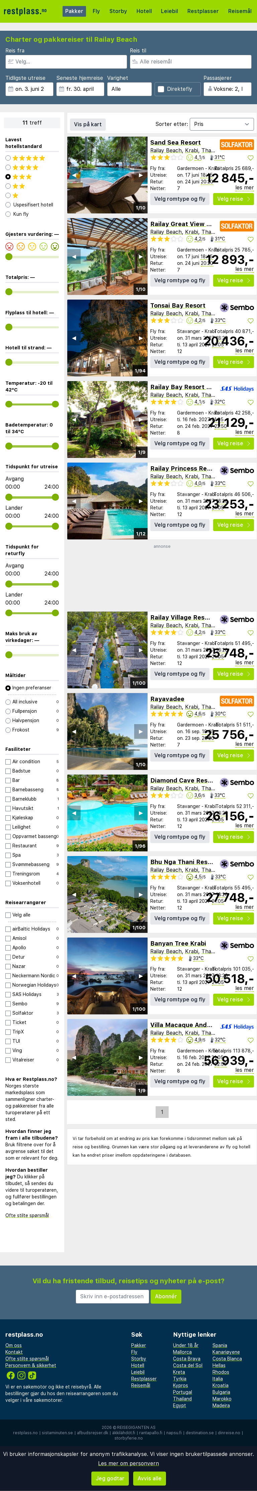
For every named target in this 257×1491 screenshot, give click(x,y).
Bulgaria (221, 1392)
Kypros (180, 1385)
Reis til (138, 50)
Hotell (144, 11)
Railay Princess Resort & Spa (194, 468)
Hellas (219, 1365)
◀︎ (74, 175)
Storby (118, 11)
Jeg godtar (110, 1478)
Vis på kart (88, 124)
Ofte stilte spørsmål (27, 1215)
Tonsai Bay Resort (177, 305)
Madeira (221, 1405)
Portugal (182, 1392)
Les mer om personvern (128, 1463)
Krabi (191, 150)
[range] (8, 256)
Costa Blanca (227, 1358)
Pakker (74, 11)
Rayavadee (167, 698)
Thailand (212, 150)
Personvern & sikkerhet (30, 1365)
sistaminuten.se (57, 1433)
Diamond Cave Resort (183, 780)
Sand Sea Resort (175, 142)
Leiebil (169, 11)
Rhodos (220, 1372)
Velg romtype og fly (179, 199)
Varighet (117, 78)
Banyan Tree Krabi (178, 943)
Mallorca (182, 1352)
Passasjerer (217, 78)
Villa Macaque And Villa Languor (199, 1024)
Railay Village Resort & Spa (191, 617)
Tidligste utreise (25, 78)
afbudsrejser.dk (92, 1433)
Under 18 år (185, 1345)
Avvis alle (150, 1478)
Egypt (179, 1405)
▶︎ (141, 175)
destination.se (200, 1433)
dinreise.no (229, 1433)
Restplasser (203, 11)
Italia (217, 1378)
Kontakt (14, 1352)
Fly (96, 11)
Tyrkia (179, 1378)
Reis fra (14, 50)
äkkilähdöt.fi (123, 1433)
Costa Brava (186, 1358)
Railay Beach (166, 150)
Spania (219, 1345)
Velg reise (233, 199)
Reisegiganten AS (136, 1427)
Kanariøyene (226, 1352)
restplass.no (25, 1433)
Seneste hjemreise (79, 78)
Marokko (222, 1398)
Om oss (13, 1345)
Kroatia (220, 1385)
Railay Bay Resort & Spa (187, 386)
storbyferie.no (128, 1438)
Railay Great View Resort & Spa (198, 223)
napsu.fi (174, 1433)
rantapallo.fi (150, 1433)
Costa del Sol (187, 1365)
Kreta (179, 1372)
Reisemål (240, 11)
